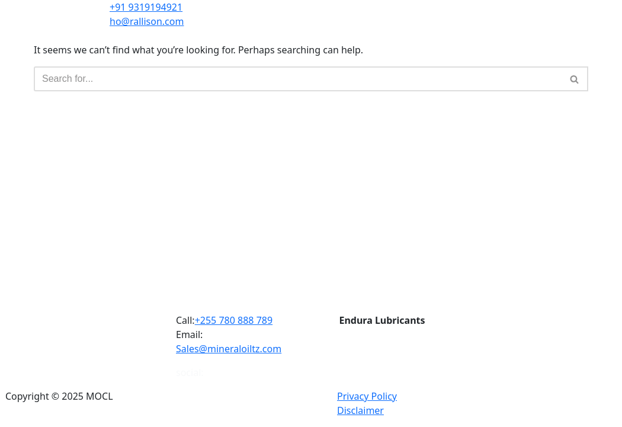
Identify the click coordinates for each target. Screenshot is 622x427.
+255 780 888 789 (233, 320)
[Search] (298, 78)
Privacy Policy (367, 396)
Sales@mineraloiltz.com (228, 348)
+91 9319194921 (146, 7)
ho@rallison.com (147, 21)
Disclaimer (360, 410)
